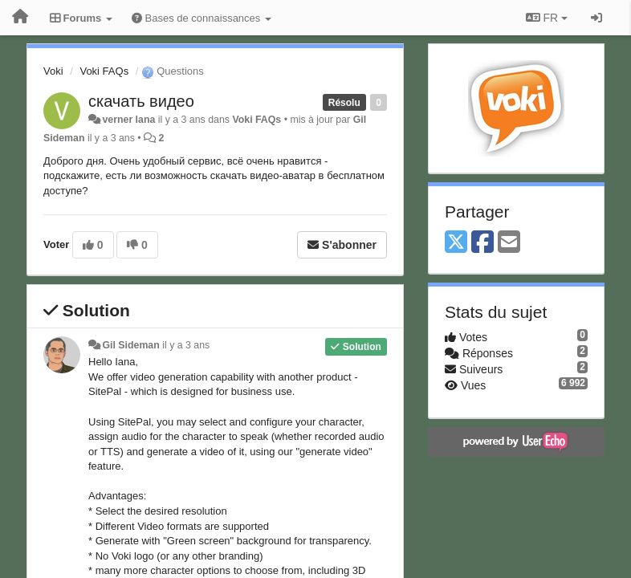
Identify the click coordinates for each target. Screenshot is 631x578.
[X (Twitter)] (456, 243)
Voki (53, 71)
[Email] (509, 243)
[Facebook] (482, 243)
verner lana (128, 119)
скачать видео (141, 101)
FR (547, 17)
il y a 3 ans (186, 345)
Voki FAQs (103, 71)
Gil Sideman (130, 345)
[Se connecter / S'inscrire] (596, 17)
